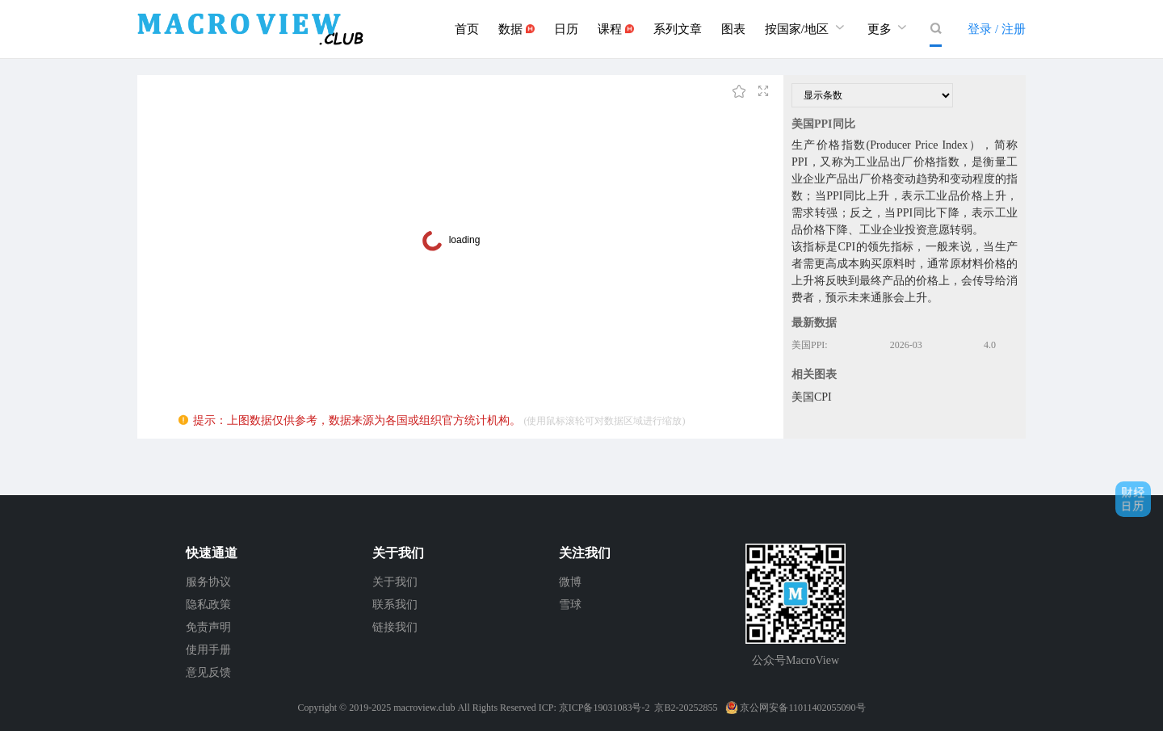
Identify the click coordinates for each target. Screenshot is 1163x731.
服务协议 (208, 582)
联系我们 (395, 605)
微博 (570, 582)
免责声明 (208, 627)
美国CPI (811, 397)
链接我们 (395, 627)
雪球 (570, 605)
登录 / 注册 (997, 29)
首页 (467, 29)
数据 (516, 29)
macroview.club (424, 707)
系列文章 (677, 29)
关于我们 (395, 582)
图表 (733, 29)
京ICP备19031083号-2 (604, 707)
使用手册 (208, 650)
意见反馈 (208, 672)
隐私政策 (208, 605)
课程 (616, 29)
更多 (889, 27)
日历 (566, 29)
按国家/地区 (806, 27)
